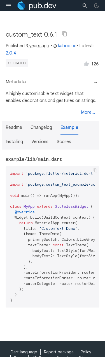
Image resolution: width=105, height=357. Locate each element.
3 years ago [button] (37, 46)
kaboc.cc (64, 46)
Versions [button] (39, 142)
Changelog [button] (41, 127)
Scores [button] (64, 142)
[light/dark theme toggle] (96, 5)
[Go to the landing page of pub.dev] (36, 5)
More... (88, 112)
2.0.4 (11, 53)
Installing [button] (14, 142)
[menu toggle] (8, 5)
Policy (86, 351)
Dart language (24, 351)
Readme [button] (14, 127)
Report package (59, 351)
